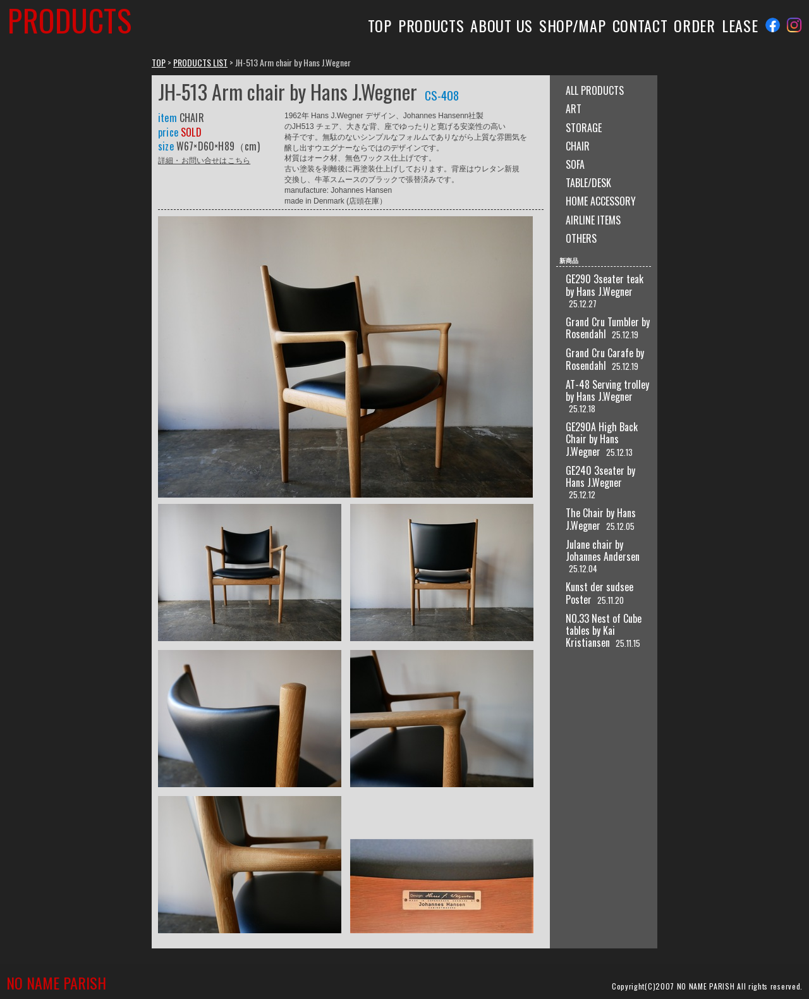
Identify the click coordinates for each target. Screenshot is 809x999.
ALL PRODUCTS (595, 90)
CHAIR (578, 146)
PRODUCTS (431, 25)
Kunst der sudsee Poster (599, 592)
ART (573, 108)
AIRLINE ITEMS (593, 220)
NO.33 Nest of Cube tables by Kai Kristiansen (604, 630)
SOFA (575, 164)
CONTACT (640, 25)
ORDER (694, 25)
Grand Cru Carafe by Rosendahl (605, 358)
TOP (380, 25)
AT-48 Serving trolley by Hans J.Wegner (607, 390)
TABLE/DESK (588, 182)
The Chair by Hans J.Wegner (601, 518)
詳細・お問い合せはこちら (204, 159)
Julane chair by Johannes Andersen (603, 550)
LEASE (740, 25)
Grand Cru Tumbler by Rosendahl (608, 327)
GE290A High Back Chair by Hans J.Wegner (602, 438)
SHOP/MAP (572, 25)
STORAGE (584, 127)
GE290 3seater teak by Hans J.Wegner (604, 284)
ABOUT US (501, 25)
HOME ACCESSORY (601, 201)
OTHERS (581, 238)
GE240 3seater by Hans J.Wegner (600, 476)
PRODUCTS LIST (200, 62)
